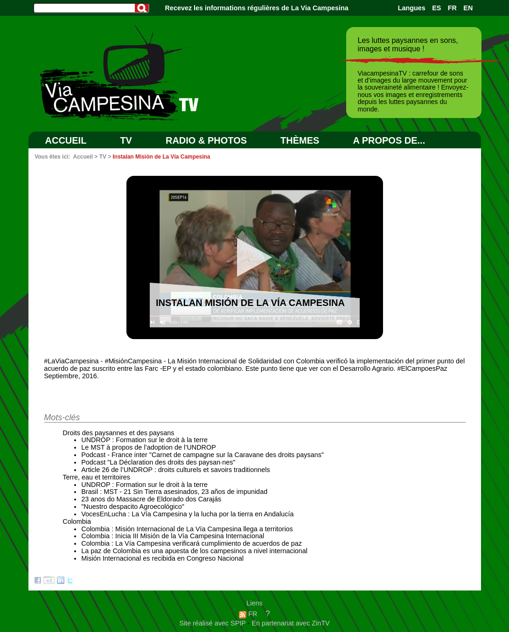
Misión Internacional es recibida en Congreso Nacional (162, 558)
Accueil (66, 140)
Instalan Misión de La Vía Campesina (161, 156)
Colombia (77, 521)
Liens (254, 603)
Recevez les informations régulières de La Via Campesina (257, 8)
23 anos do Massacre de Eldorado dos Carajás (151, 499)
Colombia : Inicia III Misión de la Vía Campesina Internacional (172, 536)
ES (436, 8)
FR (452, 8)
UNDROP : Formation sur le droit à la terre (144, 440)
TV (126, 140)
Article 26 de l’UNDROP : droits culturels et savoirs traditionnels (175, 469)
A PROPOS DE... (389, 140)
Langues (411, 8)
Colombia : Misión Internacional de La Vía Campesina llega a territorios (187, 529)
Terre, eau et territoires (96, 477)
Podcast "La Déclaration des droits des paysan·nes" (158, 462)
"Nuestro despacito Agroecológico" (132, 506)
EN (468, 8)
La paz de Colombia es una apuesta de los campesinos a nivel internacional (194, 551)
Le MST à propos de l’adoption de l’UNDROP (148, 447)
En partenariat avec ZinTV (290, 623)
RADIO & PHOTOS (206, 140)
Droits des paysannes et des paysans (118, 433)
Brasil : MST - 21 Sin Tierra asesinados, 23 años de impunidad (174, 491)
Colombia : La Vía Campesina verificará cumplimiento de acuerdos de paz (191, 543)
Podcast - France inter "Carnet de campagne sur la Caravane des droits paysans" (202, 454)
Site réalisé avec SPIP (213, 623)
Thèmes (299, 140)
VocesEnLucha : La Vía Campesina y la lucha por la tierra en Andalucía (187, 514)
